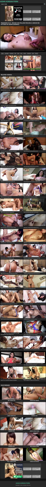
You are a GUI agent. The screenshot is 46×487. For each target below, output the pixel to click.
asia (33, 53)
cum (21, 53)
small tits (29, 53)
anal (18, 53)
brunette (6, 53)
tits (15, 53)
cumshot (11, 53)
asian (2, 53)
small (25, 53)
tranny (36, 53)
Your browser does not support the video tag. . (23, 39)
